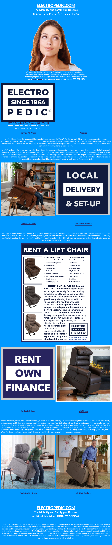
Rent (40, 79)
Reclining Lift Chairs (28, 493)
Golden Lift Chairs (28, 223)
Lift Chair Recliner (83, 493)
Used (34, 79)
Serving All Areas (28, 133)
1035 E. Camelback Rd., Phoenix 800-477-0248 (28, 123)
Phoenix (83, 133)
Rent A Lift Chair (28, 411)
